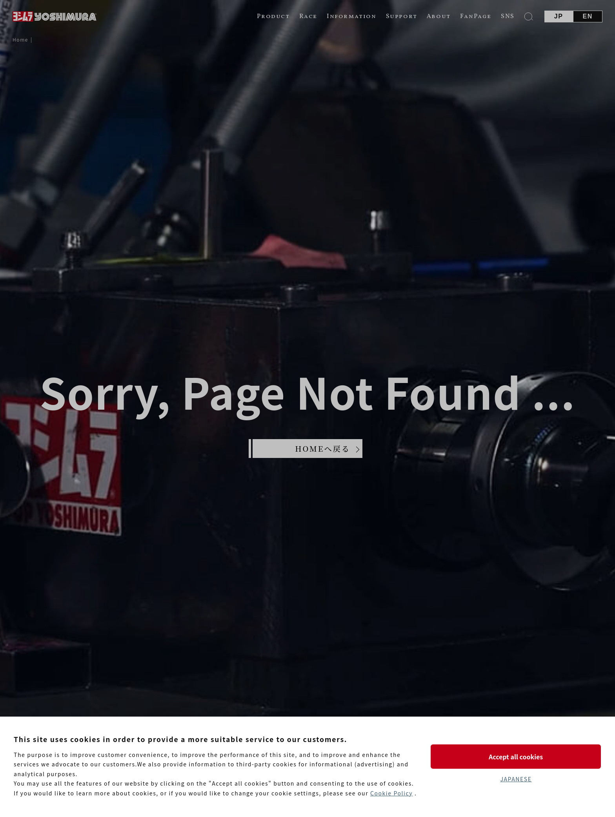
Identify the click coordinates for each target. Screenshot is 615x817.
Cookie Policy (391, 793)
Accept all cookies (516, 756)
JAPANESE (515, 779)
